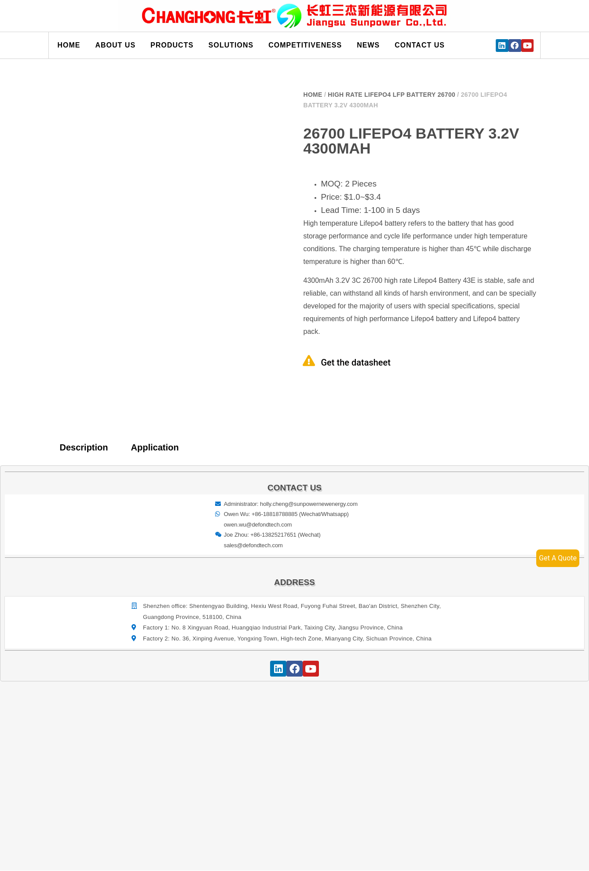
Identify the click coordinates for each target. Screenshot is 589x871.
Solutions (231, 45)
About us (115, 45)
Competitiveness (305, 45)
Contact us (420, 45)
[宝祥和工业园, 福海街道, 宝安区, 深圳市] (295, 763)
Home (69, 45)
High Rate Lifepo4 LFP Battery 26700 (391, 94)
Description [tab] (84, 447)
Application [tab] (155, 447)
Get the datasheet (356, 362)
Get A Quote (558, 558)
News (368, 45)
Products (172, 45)
